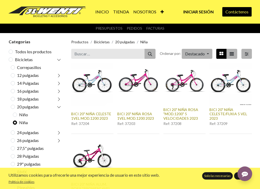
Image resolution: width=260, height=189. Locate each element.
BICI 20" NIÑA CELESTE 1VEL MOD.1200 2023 (91, 116)
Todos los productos (33, 51)
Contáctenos (236, 11)
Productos (79, 42)
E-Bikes (24, 179)
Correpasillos (29, 67)
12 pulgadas (28, 75)
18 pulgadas (28, 98)
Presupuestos (109, 28)
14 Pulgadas (28, 83)
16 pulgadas (28, 90)
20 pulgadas (28, 106)
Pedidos (134, 28)
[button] (162, 12)
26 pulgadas (28, 140)
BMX (22, 171)
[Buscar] (150, 54)
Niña (23, 122)
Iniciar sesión (198, 11)
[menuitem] (102, 12)
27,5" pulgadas (30, 148)
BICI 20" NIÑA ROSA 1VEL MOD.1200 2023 (135, 116)
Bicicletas (24, 59)
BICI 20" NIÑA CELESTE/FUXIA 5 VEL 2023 (228, 114)
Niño (23, 114)
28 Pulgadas (28, 156)
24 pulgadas (28, 132)
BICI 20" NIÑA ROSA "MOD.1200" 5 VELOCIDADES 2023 (180, 114)
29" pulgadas (29, 163)
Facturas (155, 28)
